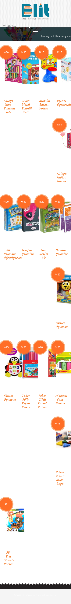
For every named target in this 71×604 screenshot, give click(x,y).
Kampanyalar (63, 36)
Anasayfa (46, 36)
